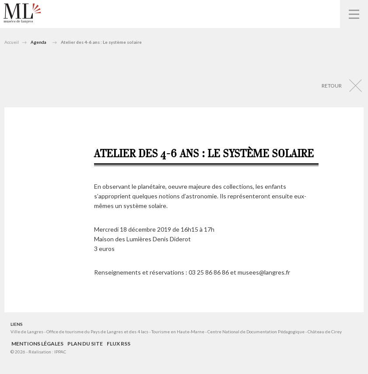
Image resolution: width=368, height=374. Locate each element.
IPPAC (60, 351)
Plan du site (85, 343)
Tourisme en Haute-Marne (177, 331)
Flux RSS (118, 343)
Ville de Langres (27, 331)
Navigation (354, 14)
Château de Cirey (325, 331)
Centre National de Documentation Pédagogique (256, 331)
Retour (332, 85)
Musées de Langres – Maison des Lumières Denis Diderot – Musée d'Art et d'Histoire (22, 13)
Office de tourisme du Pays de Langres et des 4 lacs (97, 331)
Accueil (11, 42)
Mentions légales (37, 343)
